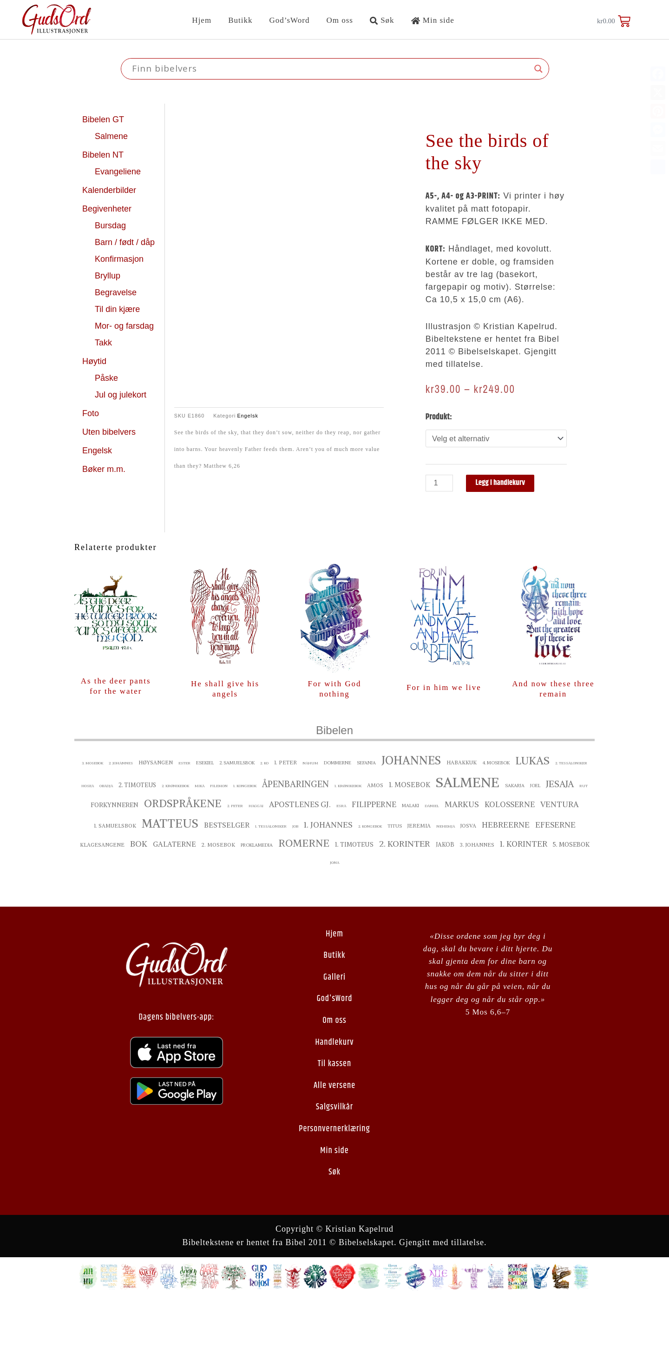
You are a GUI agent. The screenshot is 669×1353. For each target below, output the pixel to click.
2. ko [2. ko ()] (264, 820)
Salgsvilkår (334, 1164)
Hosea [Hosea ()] (87, 843)
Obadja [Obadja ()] (106, 843)
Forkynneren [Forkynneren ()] (114, 862)
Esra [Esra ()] (341, 863)
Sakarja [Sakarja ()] (515, 843)
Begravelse (117, 292)
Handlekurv (334, 1099)
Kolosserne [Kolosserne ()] (510, 861)
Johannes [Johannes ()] (411, 817)
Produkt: (439, 417)
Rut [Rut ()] (583, 843)
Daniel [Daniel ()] (432, 863)
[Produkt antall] (441, 484)
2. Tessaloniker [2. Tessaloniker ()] (571, 820)
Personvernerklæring (334, 1186)
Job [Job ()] (295, 883)
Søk (382, 20)
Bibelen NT (104, 154)
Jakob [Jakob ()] (445, 901)
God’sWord (289, 20)
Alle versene (334, 1142)
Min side (432, 20)
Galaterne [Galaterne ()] (174, 901)
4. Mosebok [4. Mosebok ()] (496, 820)
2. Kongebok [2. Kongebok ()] (370, 883)
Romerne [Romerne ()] (303, 900)
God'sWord (335, 1056)
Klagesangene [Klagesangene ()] (102, 902)
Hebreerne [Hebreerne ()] (506, 882)
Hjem (201, 20)
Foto (91, 413)
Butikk (240, 20)
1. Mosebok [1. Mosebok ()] (409, 841)
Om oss (339, 20)
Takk (104, 342)
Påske (107, 378)
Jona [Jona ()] (334, 919)
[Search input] (331, 68)
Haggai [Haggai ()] (256, 863)
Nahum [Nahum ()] (310, 820)
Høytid (95, 361)
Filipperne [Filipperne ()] (374, 861)
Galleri (334, 1034)
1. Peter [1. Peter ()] (285, 819)
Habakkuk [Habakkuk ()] (461, 819)
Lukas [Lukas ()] (532, 817)
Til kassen (334, 1121)
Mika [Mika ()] (199, 843)
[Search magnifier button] (538, 68)
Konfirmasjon (120, 259)
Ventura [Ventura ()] (559, 861)
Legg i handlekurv (505, 484)
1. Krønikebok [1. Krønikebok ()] (347, 843)
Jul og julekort (120, 394)
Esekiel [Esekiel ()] (205, 820)
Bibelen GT (104, 119)
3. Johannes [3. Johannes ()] (477, 902)
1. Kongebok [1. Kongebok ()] (244, 843)
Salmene (112, 136)
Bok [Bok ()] (138, 901)
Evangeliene (119, 171)
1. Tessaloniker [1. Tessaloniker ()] (271, 883)
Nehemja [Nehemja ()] (445, 883)
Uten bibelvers (110, 432)
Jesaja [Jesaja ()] (560, 841)
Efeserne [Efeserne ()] (555, 882)
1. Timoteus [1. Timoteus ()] (354, 902)
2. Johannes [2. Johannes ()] (121, 820)
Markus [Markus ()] (462, 861)
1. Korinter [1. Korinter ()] (523, 901)
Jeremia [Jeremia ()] (419, 883)
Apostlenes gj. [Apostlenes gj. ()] (300, 861)
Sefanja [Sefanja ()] (366, 820)
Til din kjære (118, 309)
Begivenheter (108, 208)
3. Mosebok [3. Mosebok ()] (92, 820)
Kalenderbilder (109, 190)
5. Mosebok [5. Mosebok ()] (571, 902)
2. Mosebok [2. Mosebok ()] (218, 902)
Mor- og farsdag (125, 326)
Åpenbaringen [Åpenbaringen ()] (295, 841)
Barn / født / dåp (125, 242)
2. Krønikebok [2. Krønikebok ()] (175, 843)
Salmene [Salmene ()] (467, 839)
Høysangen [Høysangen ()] (155, 819)
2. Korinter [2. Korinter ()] (404, 900)
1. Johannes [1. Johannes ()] (328, 882)
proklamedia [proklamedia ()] (257, 902)
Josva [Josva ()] (468, 883)
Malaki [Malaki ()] (410, 863)
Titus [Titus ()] (394, 883)
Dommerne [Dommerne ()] (337, 820)
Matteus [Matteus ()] (170, 880)
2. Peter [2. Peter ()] (235, 863)
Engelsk (97, 450)
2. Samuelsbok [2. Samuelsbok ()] (237, 820)
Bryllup (109, 275)
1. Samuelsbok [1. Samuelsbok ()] (115, 883)
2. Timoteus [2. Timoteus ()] (137, 842)
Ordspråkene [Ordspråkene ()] (183, 860)
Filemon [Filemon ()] (219, 843)
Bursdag (111, 225)
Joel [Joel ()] (535, 843)
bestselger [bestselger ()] (226, 882)
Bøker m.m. (103, 469)
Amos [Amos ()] (375, 842)
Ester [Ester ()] (184, 820)
